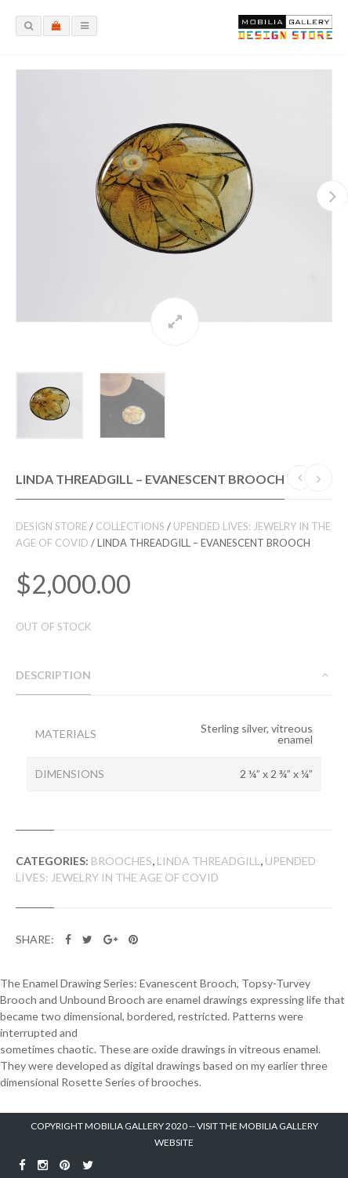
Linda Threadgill (208, 860)
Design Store (51, 526)
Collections (130, 526)
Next (332, 195)
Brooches (121, 860)
